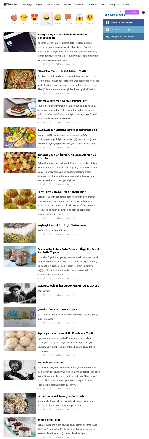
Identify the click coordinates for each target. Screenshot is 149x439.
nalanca (68, 64)
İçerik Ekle (132, 12)
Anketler (79, 4)
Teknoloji (27, 4)
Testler (67, 4)
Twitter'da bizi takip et (119, 29)
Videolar (93, 4)
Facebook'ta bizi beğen (119, 22)
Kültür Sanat (53, 4)
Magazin (114, 4)
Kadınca (127, 4)
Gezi (103, 4)
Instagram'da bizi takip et (120, 36)
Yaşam (39, 4)
